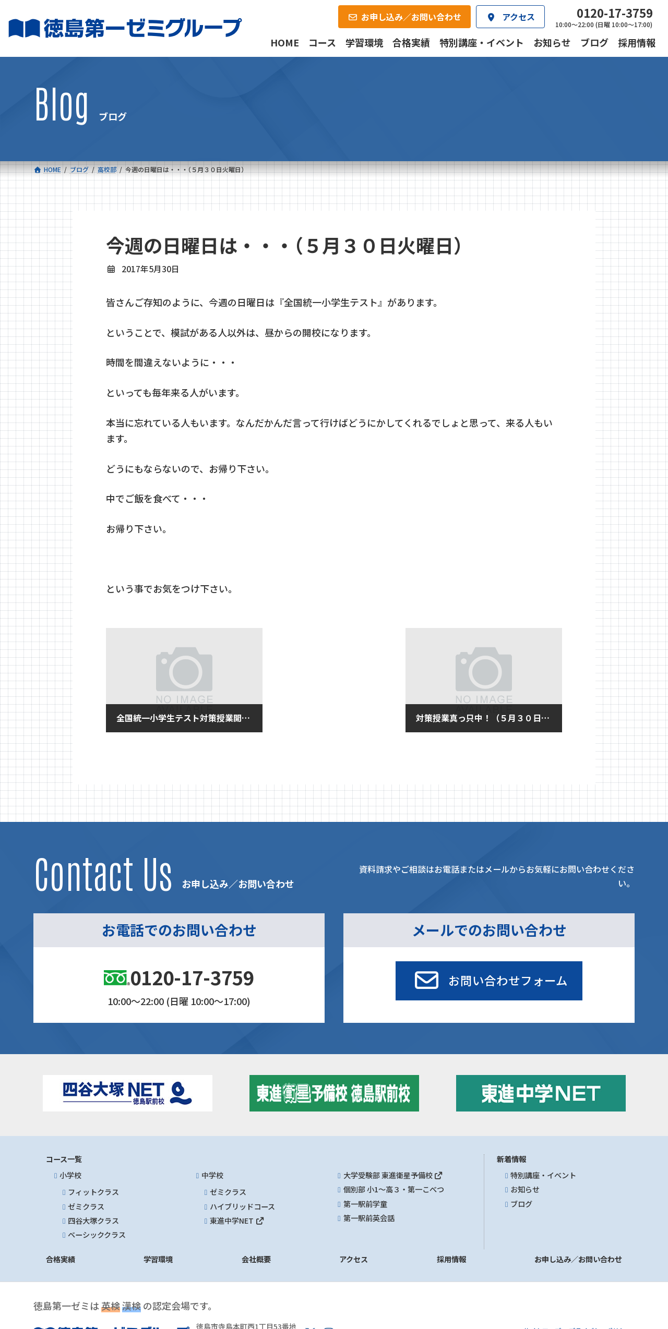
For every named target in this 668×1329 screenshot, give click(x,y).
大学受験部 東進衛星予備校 (393, 1175)
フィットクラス (93, 1192)
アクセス (353, 1259)
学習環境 (158, 1259)
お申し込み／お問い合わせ (578, 1259)
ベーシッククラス (97, 1234)
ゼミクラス (86, 1206)
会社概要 (256, 1259)
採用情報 (451, 1259)
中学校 (212, 1175)
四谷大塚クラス (93, 1220)
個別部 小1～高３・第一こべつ (393, 1190)
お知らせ (525, 1190)
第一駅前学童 (365, 1204)
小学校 (70, 1175)
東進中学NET (237, 1220)
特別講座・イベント (543, 1175)
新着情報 (511, 1159)
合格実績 (60, 1259)
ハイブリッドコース (242, 1206)
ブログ (521, 1204)
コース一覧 (64, 1159)
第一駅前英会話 (369, 1218)
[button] (489, 981)
